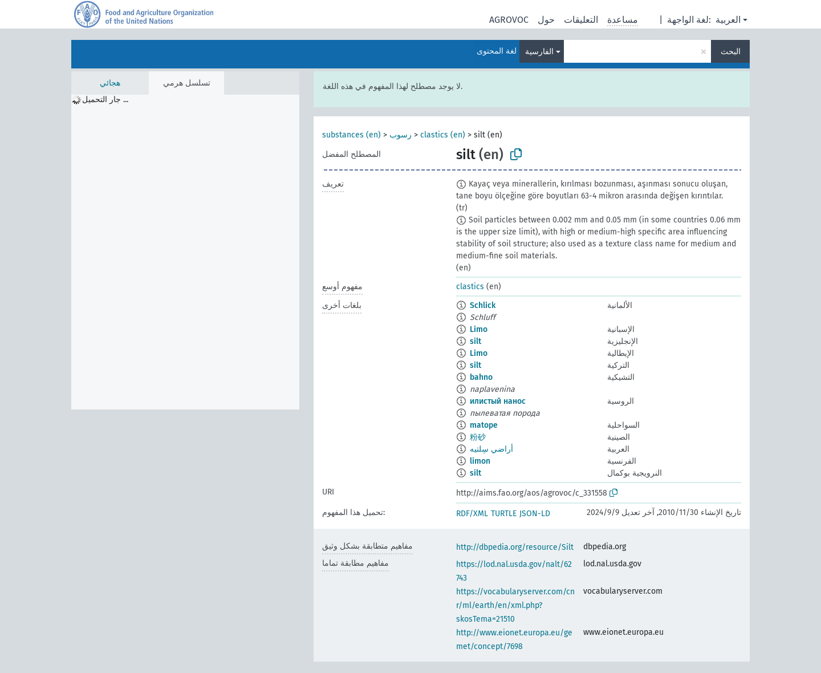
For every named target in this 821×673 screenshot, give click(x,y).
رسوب (400, 135)
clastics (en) (442, 135)
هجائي (110, 83)
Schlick (482, 305)
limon (480, 461)
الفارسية (539, 51)
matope (484, 425)
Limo (478, 329)
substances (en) (351, 135)
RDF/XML (472, 513)
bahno (481, 377)
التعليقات (581, 19)
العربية (728, 19)
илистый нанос (498, 401)
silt (475, 341)
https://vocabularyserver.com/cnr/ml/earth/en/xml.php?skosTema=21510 (515, 605)
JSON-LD (534, 513)
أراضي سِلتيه (491, 449)
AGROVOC (509, 19)
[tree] (185, 252)
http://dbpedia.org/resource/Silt (515, 547)
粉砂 (478, 437)
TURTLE (504, 513)
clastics (470, 286)
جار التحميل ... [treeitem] (105, 99)
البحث (731, 51)
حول (546, 19)
